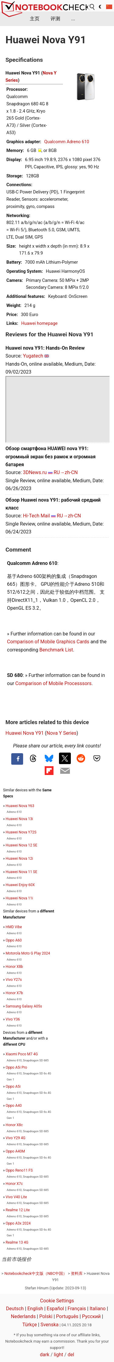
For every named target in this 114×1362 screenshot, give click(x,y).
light (58, 1354)
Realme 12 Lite (18, 1210)
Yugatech (33, 356)
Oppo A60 (14, 940)
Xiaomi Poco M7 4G (22, 1054)
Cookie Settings (57, 1301)
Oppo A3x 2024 (18, 1223)
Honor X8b (14, 967)
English (35, 1308)
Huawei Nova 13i (19, 819)
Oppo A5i (13, 1086)
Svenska (49, 1324)
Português (67, 1316)
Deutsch (15, 1308)
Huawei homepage (39, 323)
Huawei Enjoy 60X (20, 885)
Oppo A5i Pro (16, 1067)
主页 (35, 18)
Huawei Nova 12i (19, 858)
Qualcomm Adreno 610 (66, 141)
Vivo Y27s (14, 980)
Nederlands (23, 1316)
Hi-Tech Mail (36, 516)
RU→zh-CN (66, 472)
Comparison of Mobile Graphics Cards (48, 642)
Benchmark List (56, 650)
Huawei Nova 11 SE (21, 872)
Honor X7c (14, 1184)
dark (44, 1354)
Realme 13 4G (17, 1242)
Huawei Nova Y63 (20, 806)
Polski (45, 1316)
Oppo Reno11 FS (19, 1170)
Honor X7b (14, 993)
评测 (55, 18)
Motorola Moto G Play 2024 (28, 953)
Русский (91, 1316)
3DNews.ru (35, 472)
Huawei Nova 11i (19, 898)
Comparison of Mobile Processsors (53, 683)
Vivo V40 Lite (16, 1197)
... (73, 18)
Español (55, 1308)
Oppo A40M (15, 1151)
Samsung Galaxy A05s (24, 1006)
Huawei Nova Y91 (24, 733)
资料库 (77, 1273)
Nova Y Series (61, 733)
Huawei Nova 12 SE (21, 845)
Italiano (98, 1308)
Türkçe (29, 1324)
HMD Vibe (14, 927)
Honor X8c (14, 1125)
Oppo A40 (14, 1105)
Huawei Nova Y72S (21, 832)
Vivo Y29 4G (16, 1138)
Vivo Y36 (13, 1019)
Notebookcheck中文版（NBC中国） (35, 1273)
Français (76, 1308)
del (70, 1354)
